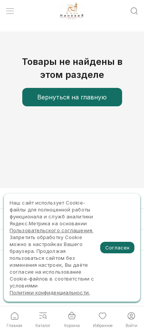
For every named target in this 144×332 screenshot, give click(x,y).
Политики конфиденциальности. (50, 292)
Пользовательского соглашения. (51, 230)
